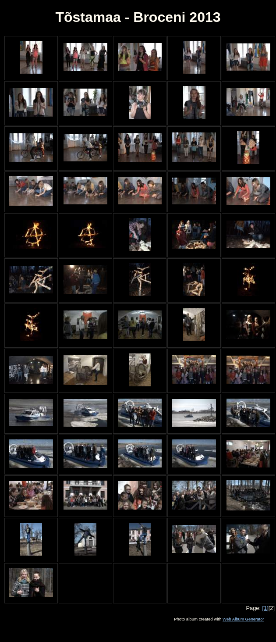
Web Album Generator (243, 619)
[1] (265, 608)
